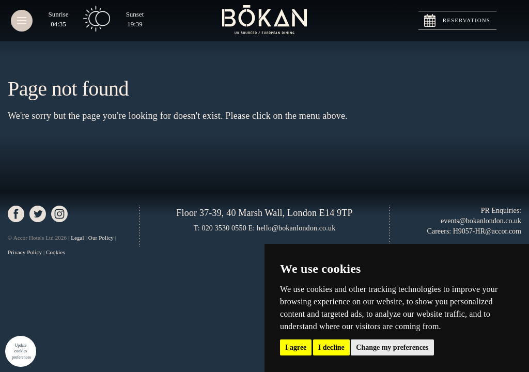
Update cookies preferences (21, 351)
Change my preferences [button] (392, 347)
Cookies (55, 252)
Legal (77, 238)
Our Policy (101, 238)
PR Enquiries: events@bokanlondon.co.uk (481, 216)
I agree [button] (295, 347)
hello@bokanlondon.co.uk (296, 228)
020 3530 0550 (223, 228)
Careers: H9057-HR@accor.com (474, 231)
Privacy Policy (25, 252)
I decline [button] (331, 347)
